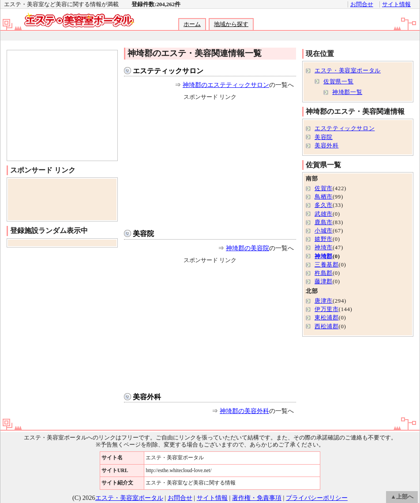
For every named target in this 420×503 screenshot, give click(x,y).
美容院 (143, 233)
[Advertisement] (209, 36)
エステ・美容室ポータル (348, 71)
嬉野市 (324, 239)
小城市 (324, 231)
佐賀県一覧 (338, 82)
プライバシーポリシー (317, 497)
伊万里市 (327, 309)
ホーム (192, 24)
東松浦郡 (327, 318)
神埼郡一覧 (347, 92)
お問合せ (361, 4)
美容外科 (147, 397)
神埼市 (324, 247)
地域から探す (231, 24)
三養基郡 (327, 265)
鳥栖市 (324, 197)
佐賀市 (324, 188)
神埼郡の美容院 (247, 248)
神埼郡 (324, 256)
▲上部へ (401, 497)
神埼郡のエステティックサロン (226, 84)
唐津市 (324, 301)
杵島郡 (324, 273)
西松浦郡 (327, 326)
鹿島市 (324, 222)
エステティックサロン (168, 71)
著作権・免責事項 (256, 497)
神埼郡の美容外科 (244, 410)
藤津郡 (324, 281)
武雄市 (324, 214)
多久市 (324, 205)
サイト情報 (396, 4)
